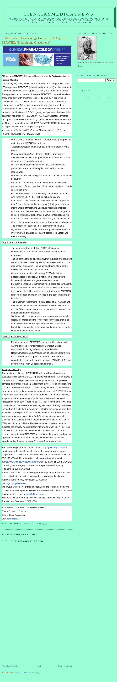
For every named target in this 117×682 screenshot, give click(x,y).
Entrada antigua (65, 666)
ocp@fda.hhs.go (34, 494)
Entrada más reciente (11, 666)
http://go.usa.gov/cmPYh (55, 447)
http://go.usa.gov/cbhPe (13, 483)
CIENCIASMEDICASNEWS (58, 14)
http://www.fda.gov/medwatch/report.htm (23, 461)
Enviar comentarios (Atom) (26, 672)
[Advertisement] (27, 640)
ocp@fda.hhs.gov (13, 519)
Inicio (39, 666)
